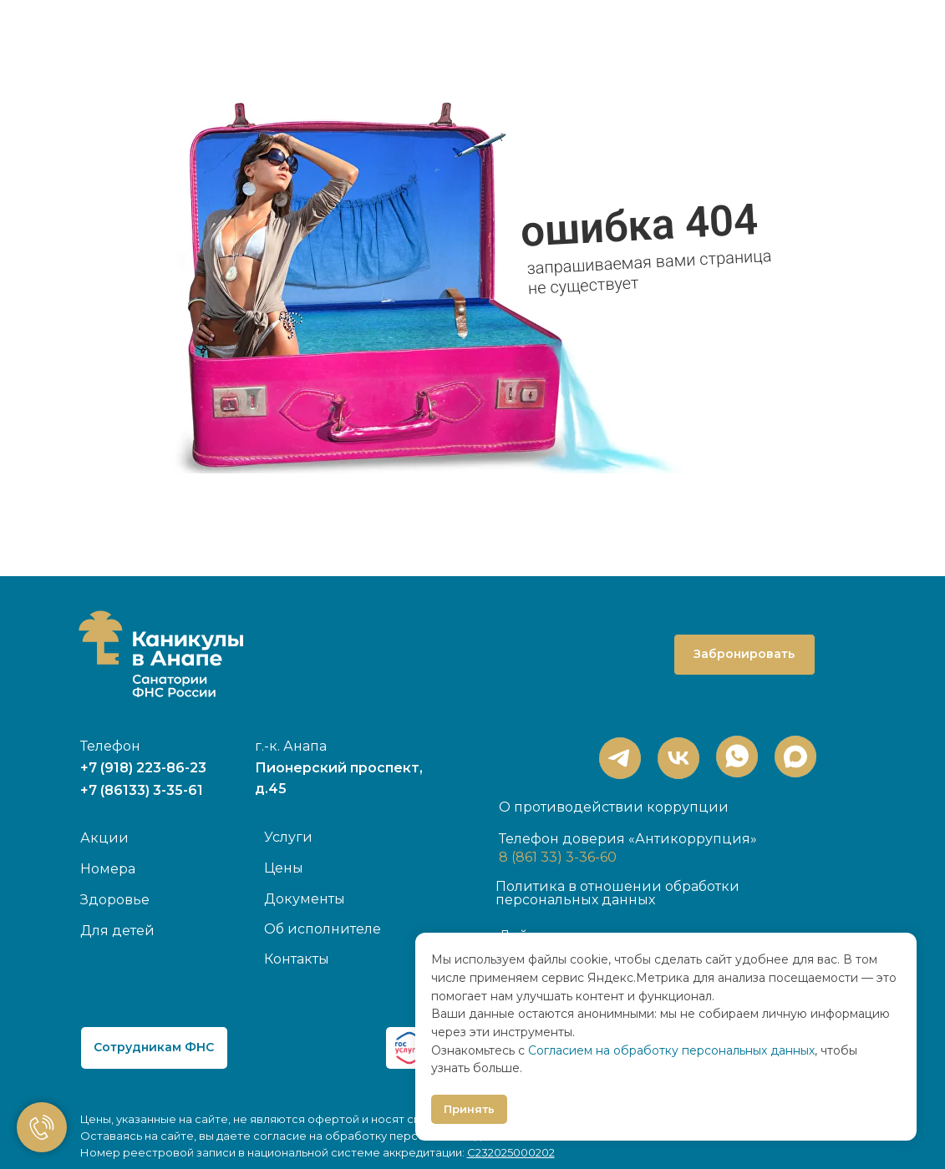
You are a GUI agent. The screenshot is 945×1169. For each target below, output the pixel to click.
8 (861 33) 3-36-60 (558, 857)
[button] (154, 1048)
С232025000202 (511, 1152)
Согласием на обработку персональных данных (671, 1050)
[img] (737, 756)
